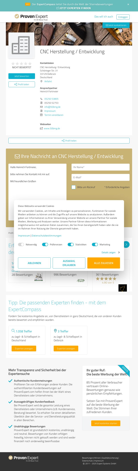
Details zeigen (109, 252)
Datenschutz (87, 460)
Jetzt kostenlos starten (106, 423)
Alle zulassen (103, 263)
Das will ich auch (103, 16)
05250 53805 (51, 98)
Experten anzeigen (24, 348)
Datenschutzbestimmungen (47, 235)
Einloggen (123, 16)
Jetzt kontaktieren (116, 25)
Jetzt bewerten (21, 76)
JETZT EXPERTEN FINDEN (73, 8)
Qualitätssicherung (110, 457)
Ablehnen (34, 263)
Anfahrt (48, 81)
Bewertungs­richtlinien (91, 457)
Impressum (24, 235)
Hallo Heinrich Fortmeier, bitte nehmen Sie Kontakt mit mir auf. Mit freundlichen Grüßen (37, 192)
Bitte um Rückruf (86, 187)
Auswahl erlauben (69, 263)
